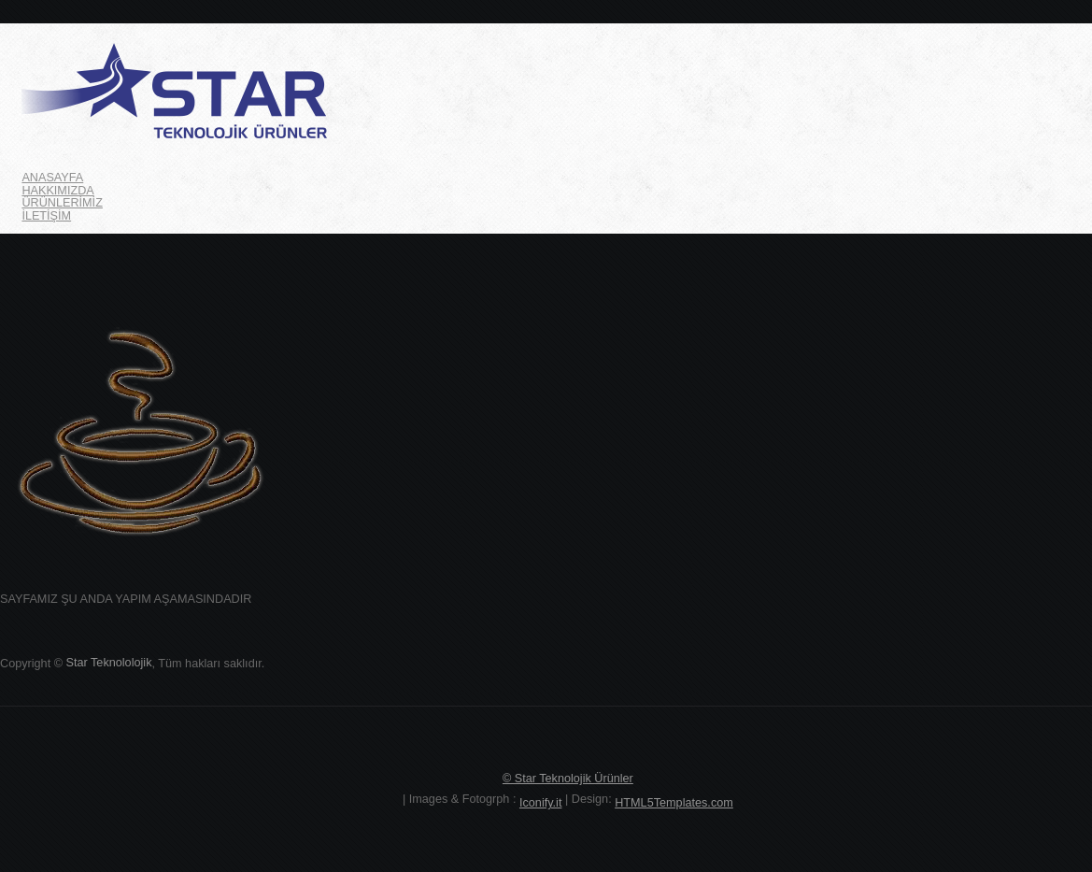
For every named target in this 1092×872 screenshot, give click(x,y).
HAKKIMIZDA (57, 190)
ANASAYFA (52, 177)
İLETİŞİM (46, 215)
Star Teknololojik (109, 662)
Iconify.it (540, 802)
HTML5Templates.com (674, 802)
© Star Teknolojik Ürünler (568, 778)
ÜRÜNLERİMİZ (62, 202)
